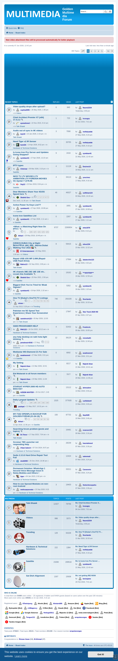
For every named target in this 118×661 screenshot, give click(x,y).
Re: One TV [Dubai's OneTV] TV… (88, 532)
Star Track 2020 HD (90, 312)
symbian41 (24, 158)
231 (39, 403)
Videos (18, 113)
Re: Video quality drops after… (87, 517)
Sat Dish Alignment (35, 576)
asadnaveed (25, 355)
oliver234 (86, 244)
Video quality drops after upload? (29, 106)
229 (31, 403)
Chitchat (23, 169)
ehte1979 (86, 228)
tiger (22, 476)
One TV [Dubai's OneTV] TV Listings (30, 298)
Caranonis (87, 469)
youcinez (86, 177)
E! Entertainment (27, 251)
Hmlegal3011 (48, 613)
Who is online (10, 593)
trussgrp (86, 118)
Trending (36, 306)
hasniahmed (88, 443)
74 (44, 301)
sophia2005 (25, 110)
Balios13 (23, 264)
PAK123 (23, 329)
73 (41, 301)
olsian (20, 303)
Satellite (19, 161)
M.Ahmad (38, 639)
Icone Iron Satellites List (24, 216)
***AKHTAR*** (88, 273)
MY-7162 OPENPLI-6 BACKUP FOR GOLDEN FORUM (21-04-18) (29, 415)
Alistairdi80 (57, 603)
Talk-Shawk (20, 126)
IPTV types (18, 165)
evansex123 (87, 430)
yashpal (21, 406)
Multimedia (10, 498)
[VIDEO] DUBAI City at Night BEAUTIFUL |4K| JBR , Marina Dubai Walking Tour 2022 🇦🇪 (30, 245)
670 (31, 232)
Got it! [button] (101, 654)
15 (44, 419)
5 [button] (101, 51)
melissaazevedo (26, 489)
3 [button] (95, 51)
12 (34, 419)
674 (47, 232)
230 (35, 403)
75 (48, 301)
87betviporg (27, 603)
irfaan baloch (25, 448)
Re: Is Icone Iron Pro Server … (87, 561)
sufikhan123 (88, 193)
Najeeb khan (25, 366)
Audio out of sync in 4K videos (28, 130)
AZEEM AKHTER (27, 392)
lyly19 (22, 134)
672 (39, 232)
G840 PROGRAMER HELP (25, 326)
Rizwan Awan (24, 639)
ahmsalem (87, 388)
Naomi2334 (87, 108)
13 (38, 419)
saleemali (86, 456)
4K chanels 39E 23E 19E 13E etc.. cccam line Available (29, 273)
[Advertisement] (59, 77)
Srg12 (22, 184)
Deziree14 (87, 166)
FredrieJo (86, 327)
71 (34, 301)
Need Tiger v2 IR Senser (24, 141)
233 (47, 403)
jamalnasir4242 (26, 342)
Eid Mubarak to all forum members (29, 373)
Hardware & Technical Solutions (25, 148)
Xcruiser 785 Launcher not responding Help (26, 443)
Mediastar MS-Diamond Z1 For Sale (30, 352)
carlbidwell (87, 401)
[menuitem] (21, 28)
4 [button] (98, 51)
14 (41, 419)
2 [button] (91, 51)
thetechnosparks (89, 485)
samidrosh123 (26, 318)
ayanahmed (25, 123)
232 (43, 403)
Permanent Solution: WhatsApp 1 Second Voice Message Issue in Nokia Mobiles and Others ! (29, 470)
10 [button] (108, 51)
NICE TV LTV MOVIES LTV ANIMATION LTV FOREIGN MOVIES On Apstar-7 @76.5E (30, 178)
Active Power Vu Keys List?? (27, 205)
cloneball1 (87, 338)
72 (38, 301)
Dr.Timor (23, 435)
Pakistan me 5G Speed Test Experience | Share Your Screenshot (30, 312)
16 (48, 419)
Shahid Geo (25, 197)
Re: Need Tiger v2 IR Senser (86, 546)
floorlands (87, 299)
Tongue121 (30, 617)
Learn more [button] (21, 656)
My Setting (18, 363)
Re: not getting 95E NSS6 (85, 575)
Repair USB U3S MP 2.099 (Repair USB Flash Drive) (29, 259)
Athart (20, 236)
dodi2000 (24, 461)
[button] (83, 51)
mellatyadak (87, 132)
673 (43, 232)
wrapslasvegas (81, 617)
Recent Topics (11, 102)
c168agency (32, 608)
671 (35, 232)
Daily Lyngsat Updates (24, 400)
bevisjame (87, 579)
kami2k (23, 145)
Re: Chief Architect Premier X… (88, 503)
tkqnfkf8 (86, 415)
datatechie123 (88, 260)
